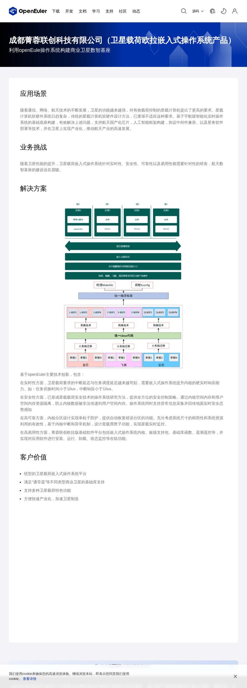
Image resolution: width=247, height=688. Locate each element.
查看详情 (29, 679)
